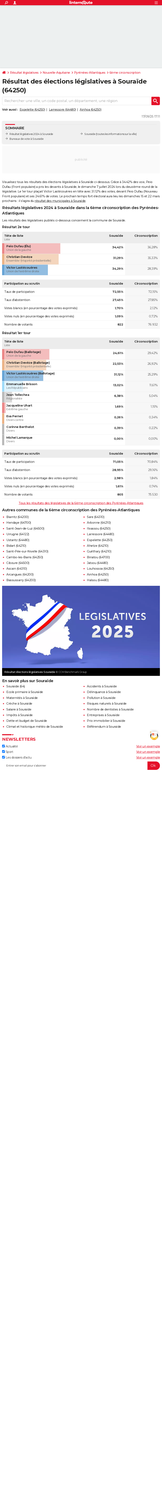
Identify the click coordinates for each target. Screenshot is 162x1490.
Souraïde (89, 134)
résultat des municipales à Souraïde (60, 201)
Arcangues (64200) (20, 574)
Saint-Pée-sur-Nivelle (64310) (27, 551)
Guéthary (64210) (99, 551)
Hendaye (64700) (18, 523)
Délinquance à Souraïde (104, 692)
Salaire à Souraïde (18, 709)
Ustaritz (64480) (17, 540)
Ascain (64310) (16, 568)
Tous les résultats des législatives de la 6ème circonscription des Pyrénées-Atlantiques (81, 503)
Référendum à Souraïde (104, 727)
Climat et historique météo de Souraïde (34, 727)
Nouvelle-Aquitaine (56, 73)
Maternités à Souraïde (22, 698)
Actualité (10, 746)
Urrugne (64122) (17, 534)
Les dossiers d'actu (16, 757)
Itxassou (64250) (98, 528)
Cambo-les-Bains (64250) (24, 557)
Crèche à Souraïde (19, 703)
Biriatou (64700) (98, 557)
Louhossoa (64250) (100, 568)
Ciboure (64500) (17, 563)
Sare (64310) (95, 517)
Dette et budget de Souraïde (26, 721)
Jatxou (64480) (97, 563)
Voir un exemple (148, 746)
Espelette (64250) (32, 109)
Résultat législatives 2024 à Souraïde (31, 134)
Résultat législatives (24, 73)
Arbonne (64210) (99, 523)
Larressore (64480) (62, 109)
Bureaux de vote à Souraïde (26, 138)
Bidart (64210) (16, 546)
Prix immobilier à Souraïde (106, 721)
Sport (7, 752)
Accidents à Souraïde (102, 686)
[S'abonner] (81, 765)
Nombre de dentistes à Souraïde (110, 709)
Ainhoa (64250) (90, 109)
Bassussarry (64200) (21, 580)
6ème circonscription (124, 73)
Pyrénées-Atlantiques (89, 73)
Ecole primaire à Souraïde (24, 692)
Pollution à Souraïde (101, 698)
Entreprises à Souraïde (103, 715)
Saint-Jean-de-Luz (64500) (25, 528)
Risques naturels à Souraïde (107, 703)
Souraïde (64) (15, 686)
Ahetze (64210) (97, 546)
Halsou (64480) (97, 580)
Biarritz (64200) (17, 517)
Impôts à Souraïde (19, 715)
